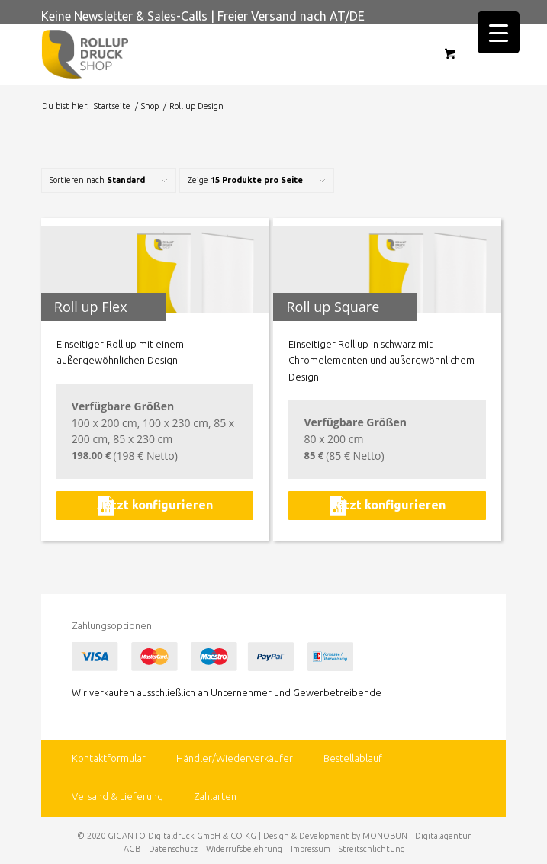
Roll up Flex (90, 306)
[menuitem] (492, 54)
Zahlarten (215, 796)
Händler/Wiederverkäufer (234, 758)
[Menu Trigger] (499, 32)
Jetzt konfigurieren (155, 505)
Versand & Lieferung (117, 796)
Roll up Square (332, 306)
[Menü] (498, 54)
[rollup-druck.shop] (227, 54)
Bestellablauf (352, 758)
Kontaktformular (109, 758)
